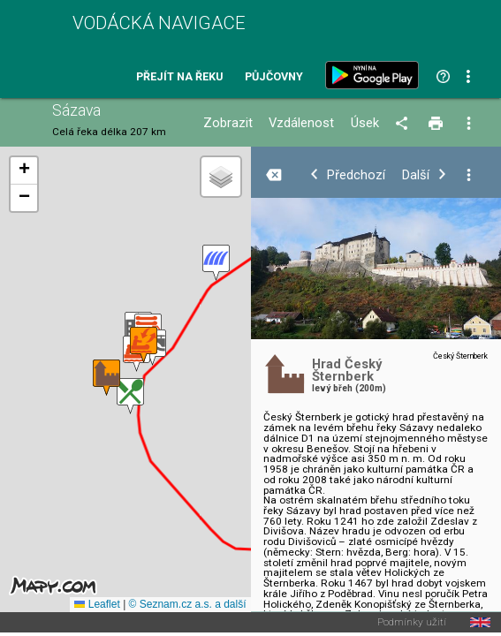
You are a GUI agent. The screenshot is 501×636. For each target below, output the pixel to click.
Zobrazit (228, 123)
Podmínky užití (411, 622)
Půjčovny (274, 77)
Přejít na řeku (179, 77)
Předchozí (356, 175)
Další (415, 175)
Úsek (365, 123)
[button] (130, 396)
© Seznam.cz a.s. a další (188, 604)
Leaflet (96, 604)
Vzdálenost (301, 123)
